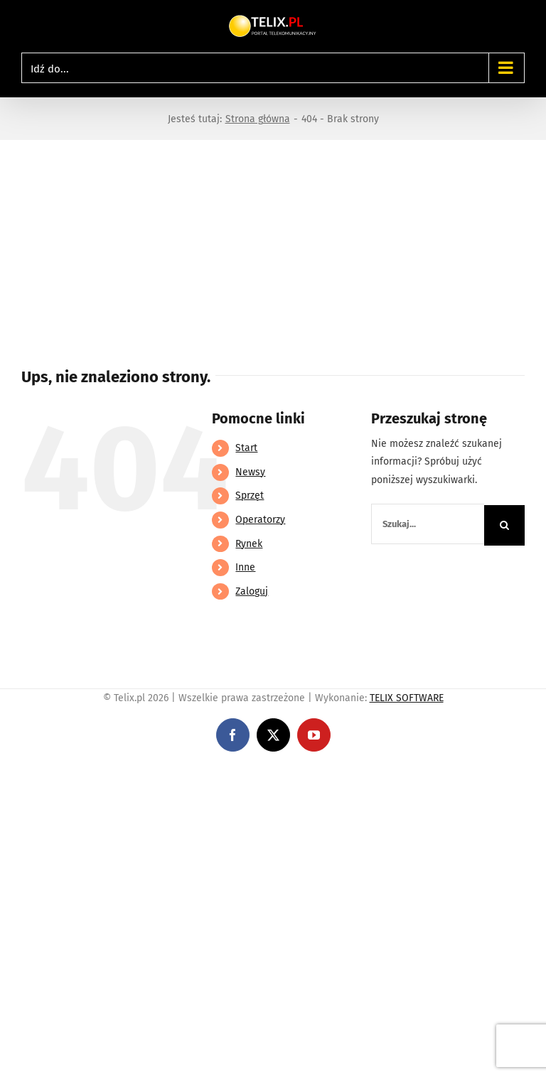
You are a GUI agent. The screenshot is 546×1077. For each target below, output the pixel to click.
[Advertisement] (273, 246)
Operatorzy (260, 520)
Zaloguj (251, 591)
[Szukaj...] (427, 524)
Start (246, 448)
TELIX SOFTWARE (407, 698)
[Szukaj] (504, 525)
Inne (245, 567)
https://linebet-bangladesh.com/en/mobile (98, 774)
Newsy (250, 472)
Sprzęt (249, 495)
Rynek (248, 544)
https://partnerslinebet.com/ (263, 774)
